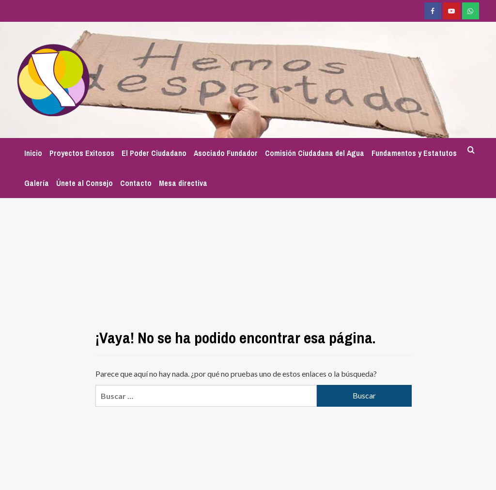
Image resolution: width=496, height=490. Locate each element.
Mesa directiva (183, 183)
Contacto (136, 183)
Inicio (33, 153)
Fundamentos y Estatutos (414, 153)
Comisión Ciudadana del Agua (314, 153)
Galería (36, 183)
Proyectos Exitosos (81, 153)
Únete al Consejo (84, 183)
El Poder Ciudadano (154, 153)
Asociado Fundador (226, 153)
